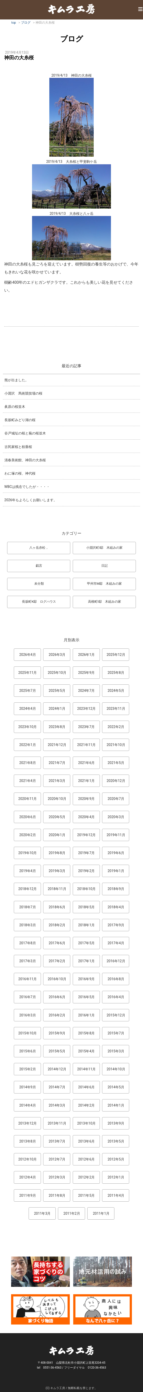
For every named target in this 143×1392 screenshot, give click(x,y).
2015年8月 (86, 1033)
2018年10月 (86, 889)
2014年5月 (115, 1087)
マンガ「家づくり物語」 (40, 1309)
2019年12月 (86, 835)
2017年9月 (115, 925)
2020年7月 (115, 799)
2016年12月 (116, 961)
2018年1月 (86, 925)
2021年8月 (27, 763)
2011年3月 (42, 1213)
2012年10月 (27, 1159)
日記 (104, 565)
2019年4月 (27, 871)
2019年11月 (116, 835)
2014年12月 (57, 1069)
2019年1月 (115, 871)
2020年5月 (57, 817)
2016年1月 (86, 1015)
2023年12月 (86, 709)
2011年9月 (27, 1195)
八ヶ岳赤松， (39, 547)
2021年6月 (86, 763)
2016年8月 (115, 979)
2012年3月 (57, 1177)
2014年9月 (27, 1087)
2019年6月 (115, 853)
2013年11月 (57, 1123)
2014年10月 (116, 1069)
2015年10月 (27, 1033)
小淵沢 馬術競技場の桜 (23, 393)
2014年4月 (27, 1105)
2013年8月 (27, 1141)
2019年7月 (86, 853)
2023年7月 (86, 727)
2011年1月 (101, 1213)
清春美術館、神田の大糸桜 (25, 460)
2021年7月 (57, 763)
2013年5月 (115, 1141)
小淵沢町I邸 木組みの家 (104, 547)
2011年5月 (86, 1195)
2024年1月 (57, 709)
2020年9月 (86, 799)
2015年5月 (57, 1051)
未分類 (39, 583)
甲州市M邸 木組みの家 (104, 583)
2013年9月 (115, 1123)
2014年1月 (115, 1105)
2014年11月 (86, 1069)
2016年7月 (27, 997)
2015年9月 (57, 1033)
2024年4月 (27, 709)
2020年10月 (57, 799)
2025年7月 (27, 691)
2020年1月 (57, 835)
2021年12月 (57, 745)
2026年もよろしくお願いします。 (30, 500)
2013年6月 (86, 1141)
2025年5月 (57, 691)
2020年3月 (115, 817)
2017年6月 (57, 943)
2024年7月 (86, 691)
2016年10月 (57, 979)
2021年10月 (116, 745)
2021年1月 (86, 781)
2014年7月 (57, 1087)
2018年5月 (86, 907)
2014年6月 (86, 1087)
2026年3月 (57, 655)
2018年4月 (115, 907)
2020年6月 (27, 817)
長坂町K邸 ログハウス (39, 601)
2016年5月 (86, 997)
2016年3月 (27, 1015)
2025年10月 (57, 673)
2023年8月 (57, 727)
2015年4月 (86, 1051)
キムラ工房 (71, 9)
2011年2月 (71, 1213)
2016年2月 (57, 1015)
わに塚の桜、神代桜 (20, 473)
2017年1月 (86, 961)
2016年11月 (27, 979)
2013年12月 (27, 1123)
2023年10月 (27, 727)
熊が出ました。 (16, 380)
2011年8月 (57, 1195)
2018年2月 (57, 925)
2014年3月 (57, 1105)
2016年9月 (86, 979)
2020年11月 (27, 799)
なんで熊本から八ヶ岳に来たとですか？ (102, 1309)
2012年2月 (86, 1177)
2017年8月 (27, 943)
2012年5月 (115, 1159)
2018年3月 (27, 925)
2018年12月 (27, 889)
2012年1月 (115, 1177)
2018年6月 (57, 907)
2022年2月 (115, 727)
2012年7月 (57, 1159)
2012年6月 (86, 1159)
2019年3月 (57, 871)
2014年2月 (86, 1105)
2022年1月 (27, 745)
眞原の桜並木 (14, 407)
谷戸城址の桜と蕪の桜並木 (25, 433)
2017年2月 (57, 961)
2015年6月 (27, 1051)
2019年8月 (57, 853)
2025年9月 (86, 673)
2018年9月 (115, 889)
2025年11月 (27, 673)
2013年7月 (57, 1141)
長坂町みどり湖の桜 (20, 420)
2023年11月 (116, 709)
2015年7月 (115, 1033)
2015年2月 (27, 1069)
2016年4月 (115, 997)
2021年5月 (115, 763)
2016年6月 (57, 997)
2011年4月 (115, 1195)
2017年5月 (86, 943)
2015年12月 (116, 1015)
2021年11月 (86, 745)
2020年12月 (116, 781)
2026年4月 (27, 655)
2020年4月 (86, 817)
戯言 (39, 565)
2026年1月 (86, 655)
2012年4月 (27, 1177)
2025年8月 (115, 673)
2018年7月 (27, 907)
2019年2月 (86, 871)
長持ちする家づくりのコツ (40, 1272)
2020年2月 (27, 835)
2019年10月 (27, 853)
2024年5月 (115, 691)
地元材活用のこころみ (102, 1272)
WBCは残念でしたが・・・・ (27, 487)
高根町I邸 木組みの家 (104, 601)
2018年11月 (57, 889)
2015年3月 (115, 1051)
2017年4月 (115, 943)
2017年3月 (27, 961)
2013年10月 (86, 1123)
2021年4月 (27, 781)
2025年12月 (116, 655)
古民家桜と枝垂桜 (18, 447)
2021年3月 (57, 781)
